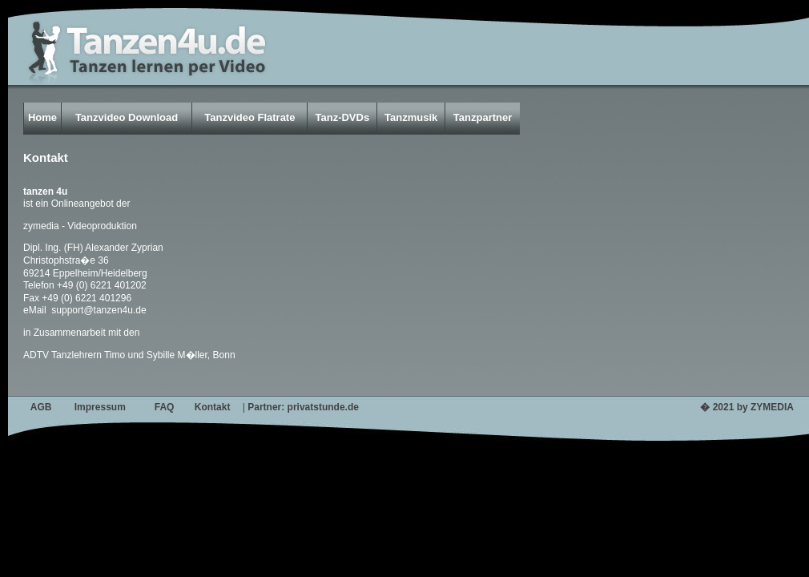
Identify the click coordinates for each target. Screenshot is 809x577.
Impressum (100, 407)
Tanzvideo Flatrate (249, 117)
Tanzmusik (410, 117)
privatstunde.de (323, 407)
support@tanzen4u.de (98, 310)
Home (42, 117)
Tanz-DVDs (342, 117)
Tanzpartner (482, 117)
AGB (41, 407)
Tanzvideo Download (126, 117)
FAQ (165, 407)
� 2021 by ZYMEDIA (747, 407)
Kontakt (213, 407)
